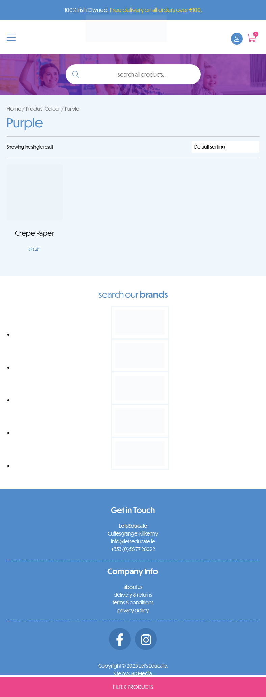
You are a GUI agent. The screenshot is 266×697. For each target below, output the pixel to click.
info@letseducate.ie (133, 541)
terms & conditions (133, 602)
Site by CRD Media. (133, 673)
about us (133, 587)
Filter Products (133, 686)
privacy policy (133, 610)
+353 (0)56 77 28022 (133, 549)
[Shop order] (225, 147)
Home (14, 108)
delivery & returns (133, 595)
